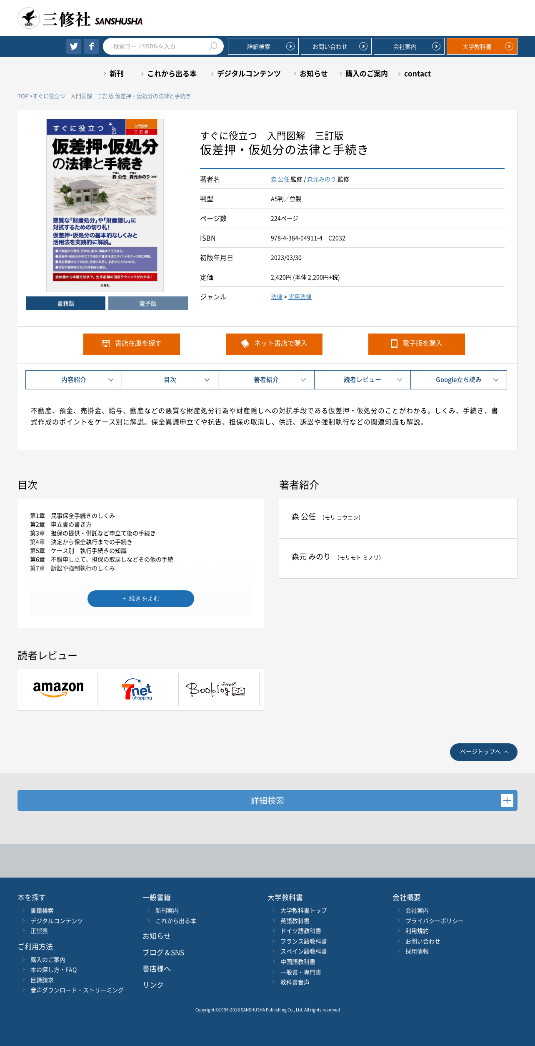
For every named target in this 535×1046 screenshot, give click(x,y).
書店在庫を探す (138, 343)
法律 (276, 296)
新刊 (117, 73)
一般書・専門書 (300, 972)
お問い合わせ (330, 46)
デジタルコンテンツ (249, 73)
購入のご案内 (366, 73)
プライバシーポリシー (434, 920)
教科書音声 (295, 982)
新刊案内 (167, 910)
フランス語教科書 (303, 941)
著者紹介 (266, 379)
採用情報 (417, 951)
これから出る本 (172, 73)
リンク (153, 984)
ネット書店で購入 (281, 343)
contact (417, 73)
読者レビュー (362, 379)
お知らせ (314, 73)
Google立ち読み (459, 379)
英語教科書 (295, 920)
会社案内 (405, 46)
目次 (170, 379)
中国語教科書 (297, 961)
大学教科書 (477, 46)
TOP (23, 96)
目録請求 (42, 980)
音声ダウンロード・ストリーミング (77, 990)
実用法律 (300, 296)
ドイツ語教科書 (300, 930)
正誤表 (39, 930)
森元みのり (321, 179)
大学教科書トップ (303, 910)
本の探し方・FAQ (53, 969)
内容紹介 (73, 379)
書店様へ (156, 968)
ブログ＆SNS (163, 952)
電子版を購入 (422, 343)
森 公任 (280, 179)
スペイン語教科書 (303, 951)
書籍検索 (42, 910)
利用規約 (417, 930)
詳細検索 (258, 46)
